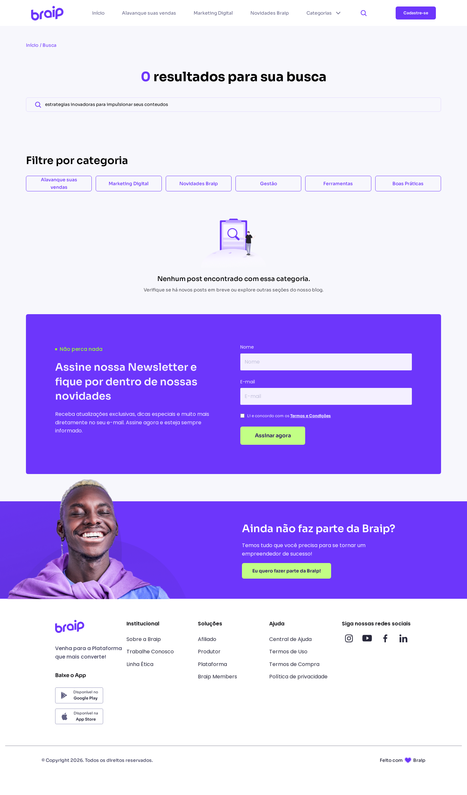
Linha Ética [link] (139, 664)
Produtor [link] (209, 651)
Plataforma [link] (212, 664)
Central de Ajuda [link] (290, 639)
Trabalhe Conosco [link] (150, 651)
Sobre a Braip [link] (143, 639)
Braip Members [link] (217, 676)
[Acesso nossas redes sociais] (349, 638)
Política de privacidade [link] (298, 676)
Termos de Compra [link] (294, 664)
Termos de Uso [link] (288, 651)
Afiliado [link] (207, 639)
